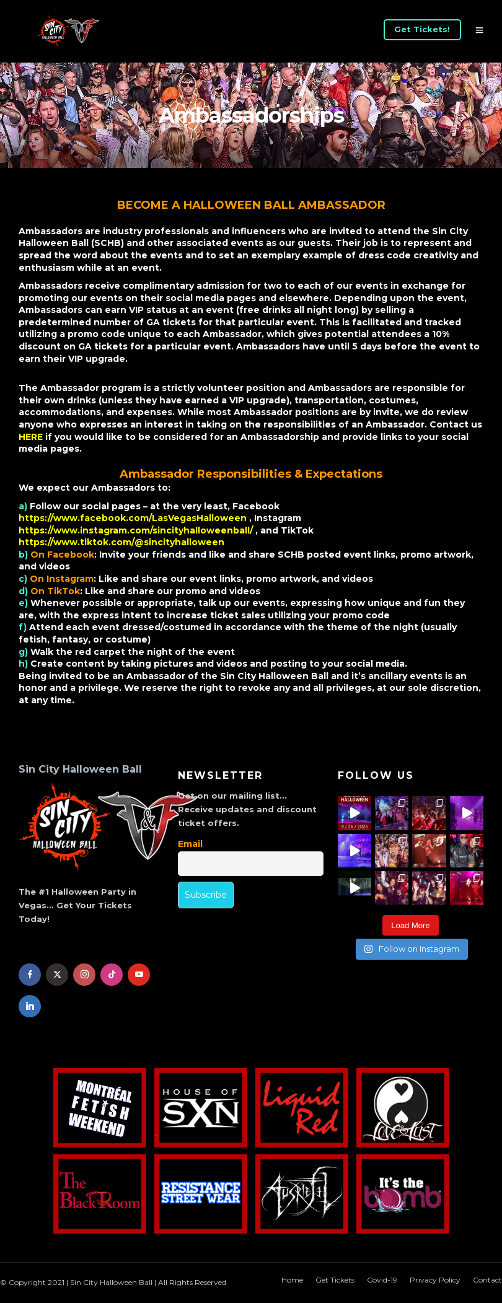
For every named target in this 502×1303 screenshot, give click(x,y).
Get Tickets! (422, 29)
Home (292, 1279)
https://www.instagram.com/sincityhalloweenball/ (137, 530)
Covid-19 (382, 1279)
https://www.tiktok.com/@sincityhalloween (121, 542)
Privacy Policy (435, 1279)
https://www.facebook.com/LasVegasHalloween (134, 518)
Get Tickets (334, 1279)
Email (190, 843)
